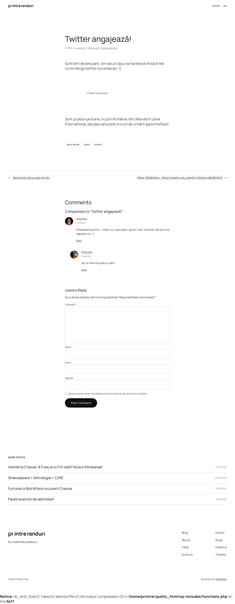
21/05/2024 (221, 467)
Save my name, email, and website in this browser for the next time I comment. (107, 393)
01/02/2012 (81, 218)
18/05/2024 (221, 488)
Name (68, 347)
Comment (71, 304)
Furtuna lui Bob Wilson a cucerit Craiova (40, 489)
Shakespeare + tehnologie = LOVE (35, 478)
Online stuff (93, 47)
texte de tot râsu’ (109, 47)
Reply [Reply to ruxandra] (84, 269)
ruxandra (80, 47)
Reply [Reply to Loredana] (79, 240)
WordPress (221, 579)
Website (69, 378)
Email (68, 362)
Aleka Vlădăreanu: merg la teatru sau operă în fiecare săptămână (179, 177)
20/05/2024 (221, 477)
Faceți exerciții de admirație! (31, 499)
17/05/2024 (221, 499)
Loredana (81, 222)
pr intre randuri (20, 5)
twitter (98, 144)
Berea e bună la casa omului (31, 177)
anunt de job (73, 144)
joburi (87, 144)
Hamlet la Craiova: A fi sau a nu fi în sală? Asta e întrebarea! (55, 467)
